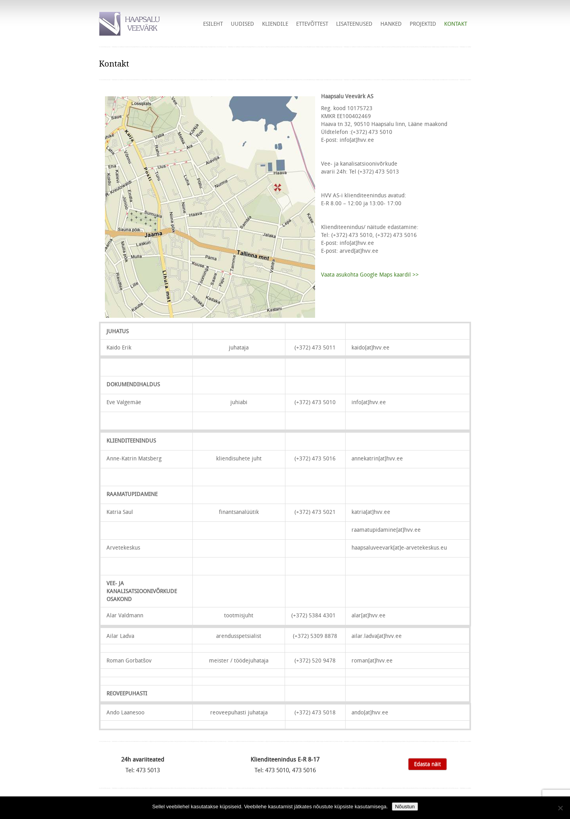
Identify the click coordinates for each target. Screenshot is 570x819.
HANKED (391, 23)
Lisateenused (354, 23)
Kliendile (275, 23)
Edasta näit (427, 763)
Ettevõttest (312, 23)
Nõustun (405, 806)
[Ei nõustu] (560, 808)
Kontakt (455, 23)
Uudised (242, 23)
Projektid (423, 23)
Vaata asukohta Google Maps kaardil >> (370, 274)
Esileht (213, 23)
